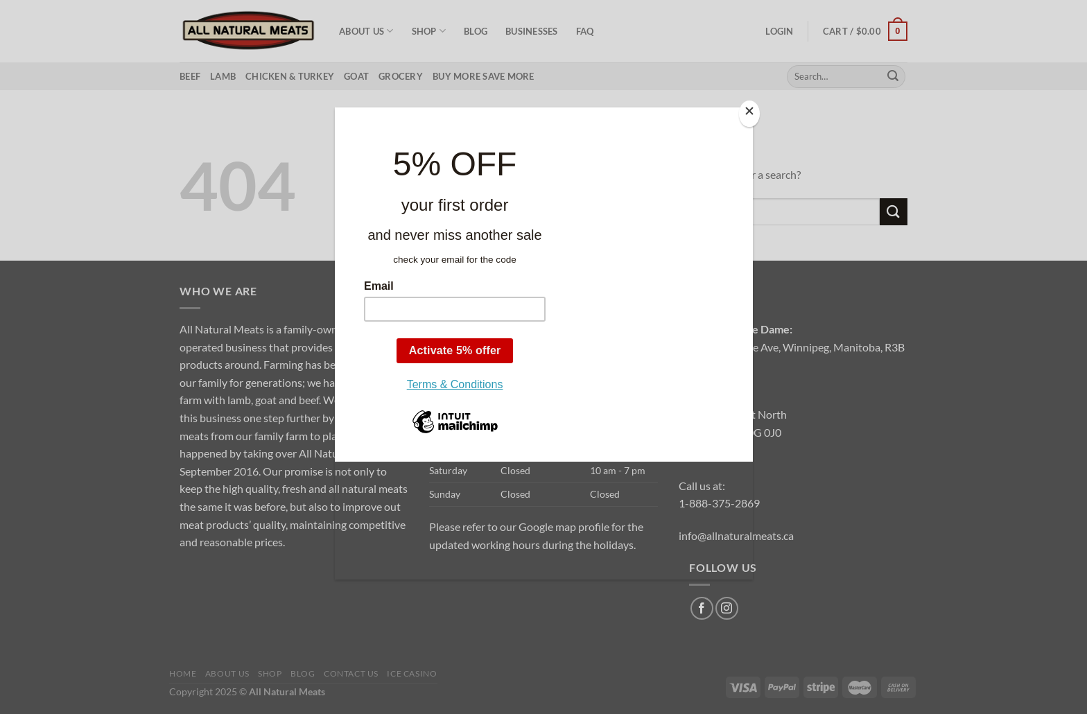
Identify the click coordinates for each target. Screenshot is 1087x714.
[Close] (749, 114)
